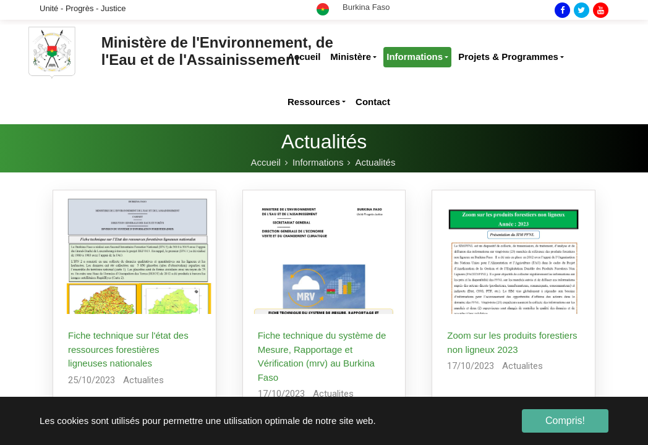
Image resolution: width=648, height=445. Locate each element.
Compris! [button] (565, 420)
